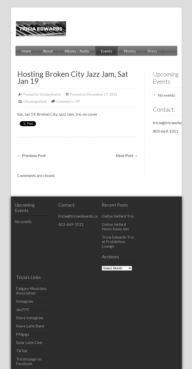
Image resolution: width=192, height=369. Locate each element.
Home (17, 51)
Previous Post (22, 155)
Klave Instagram (162, 245)
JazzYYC (156, 237)
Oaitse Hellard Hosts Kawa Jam (118, 226)
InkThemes (77, 356)
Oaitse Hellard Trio (117, 216)
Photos (120, 51)
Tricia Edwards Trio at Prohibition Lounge (119, 239)
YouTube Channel (163, 312)
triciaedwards (40, 94)
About (38, 51)
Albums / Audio (67, 51)
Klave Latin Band (163, 253)
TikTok (154, 278)
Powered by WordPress (26, 356)
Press (142, 51)
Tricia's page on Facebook (162, 288)
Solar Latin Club (162, 270)
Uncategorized (25, 101)
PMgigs (155, 262)
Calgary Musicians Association (164, 218)
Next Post (117, 155)
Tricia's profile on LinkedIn (163, 301)
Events (96, 51)
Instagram (157, 229)
